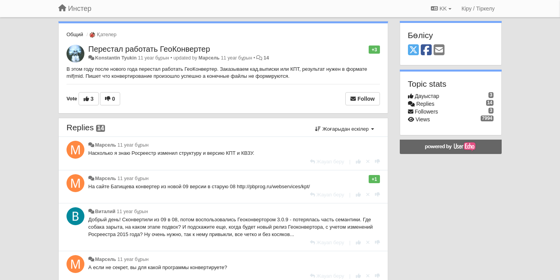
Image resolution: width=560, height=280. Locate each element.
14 (266, 58)
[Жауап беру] (327, 161)
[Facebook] (426, 50)
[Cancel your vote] (368, 161)
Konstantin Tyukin (115, 58)
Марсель (209, 58)
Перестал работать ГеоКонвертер (149, 49)
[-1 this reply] (377, 161)
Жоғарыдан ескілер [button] (344, 129)
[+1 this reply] (358, 161)
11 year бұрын (133, 145)
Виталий (105, 211)
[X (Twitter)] (413, 50)
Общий (74, 34)
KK (441, 8)
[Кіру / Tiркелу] (478, 8)
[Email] (439, 50)
